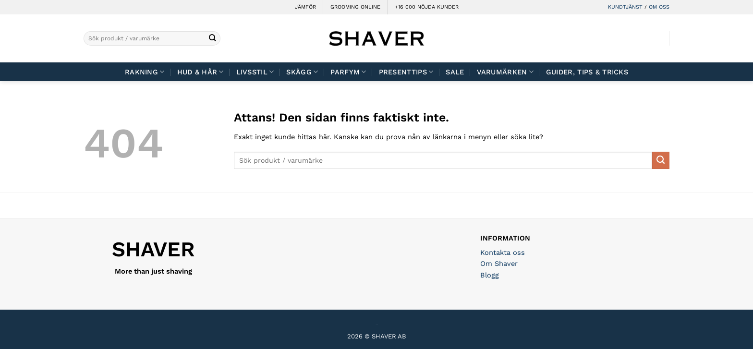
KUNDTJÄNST (625, 7)
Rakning (145, 71)
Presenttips (406, 71)
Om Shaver (499, 263)
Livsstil (255, 71)
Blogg (489, 275)
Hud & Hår (200, 71)
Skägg (302, 71)
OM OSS (659, 7)
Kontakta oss (502, 252)
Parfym (348, 71)
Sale (455, 72)
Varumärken (505, 71)
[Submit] (212, 38)
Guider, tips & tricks (587, 72)
